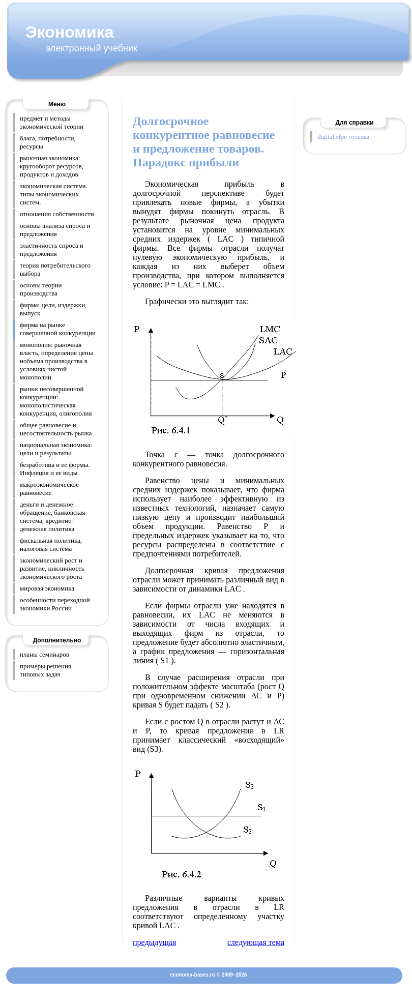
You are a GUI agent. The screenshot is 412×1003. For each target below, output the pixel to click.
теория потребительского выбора (55, 269)
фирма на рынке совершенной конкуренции (58, 329)
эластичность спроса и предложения (51, 249)
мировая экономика (47, 588)
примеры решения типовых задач (45, 670)
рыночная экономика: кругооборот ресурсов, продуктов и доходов (51, 166)
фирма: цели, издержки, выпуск (53, 309)
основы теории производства (41, 289)
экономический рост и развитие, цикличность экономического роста (52, 568)
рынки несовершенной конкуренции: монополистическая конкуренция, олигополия (56, 401)
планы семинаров (44, 654)
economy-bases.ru (192, 975)
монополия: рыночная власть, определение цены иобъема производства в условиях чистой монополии (56, 361)
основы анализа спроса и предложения (55, 230)
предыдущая (154, 942)
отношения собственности (57, 214)
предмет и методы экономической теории (51, 122)
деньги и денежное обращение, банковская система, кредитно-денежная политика (52, 516)
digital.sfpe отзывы (343, 136)
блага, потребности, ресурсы (48, 142)
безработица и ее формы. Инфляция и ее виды (55, 469)
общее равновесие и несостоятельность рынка (56, 429)
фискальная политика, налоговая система (51, 544)
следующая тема (255, 942)
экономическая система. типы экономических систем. (53, 194)
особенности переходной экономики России (55, 604)
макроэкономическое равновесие (49, 488)
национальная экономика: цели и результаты (56, 449)
